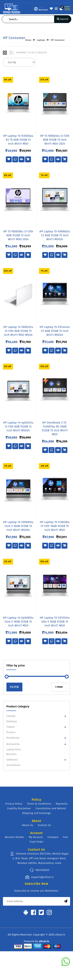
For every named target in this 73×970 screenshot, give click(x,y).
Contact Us (44, 825)
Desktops (11, 721)
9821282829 (39, 870)
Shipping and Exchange (36, 813)
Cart (65, 837)
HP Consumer (58, 40)
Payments (62, 803)
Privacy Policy (13, 803)
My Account (36, 837)
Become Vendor (14, 837)
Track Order (36, 841)
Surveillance (13, 765)
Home (28, 40)
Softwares (12, 759)
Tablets (10, 727)
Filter (14, 687)
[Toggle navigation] (67, 8)
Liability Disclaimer (19, 808)
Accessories (13, 744)
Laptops (11, 716)
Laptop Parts (13, 749)
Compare (52, 837)
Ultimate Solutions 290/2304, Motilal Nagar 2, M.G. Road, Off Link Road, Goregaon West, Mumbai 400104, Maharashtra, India (39, 858)
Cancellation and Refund (51, 808)
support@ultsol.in (39, 877)
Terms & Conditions (39, 803)
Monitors (11, 754)
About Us (27, 825)
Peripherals (12, 737)
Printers (11, 732)
